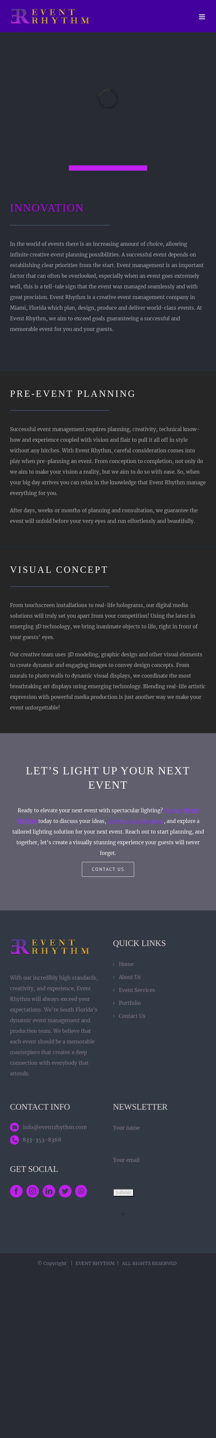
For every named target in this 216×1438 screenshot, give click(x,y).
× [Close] (123, 1213)
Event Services (137, 990)
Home (126, 964)
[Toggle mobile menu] (202, 16)
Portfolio (130, 1003)
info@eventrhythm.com (55, 1127)
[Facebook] (16, 1191)
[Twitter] (65, 1191)
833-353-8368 (42, 1139)
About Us (130, 977)
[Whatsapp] (81, 1191)
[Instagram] (32, 1191)
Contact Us (132, 1016)
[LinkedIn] (49, 1191)
